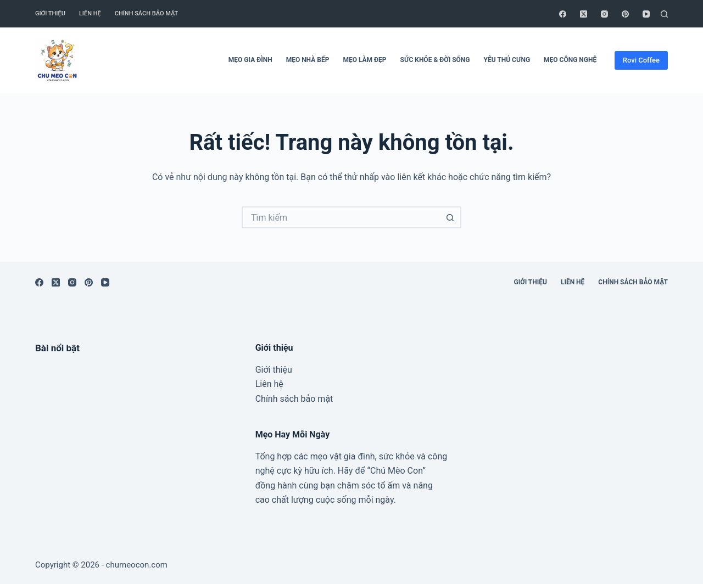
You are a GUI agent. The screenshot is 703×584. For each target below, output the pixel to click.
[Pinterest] (625, 14)
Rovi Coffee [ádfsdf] (641, 60)
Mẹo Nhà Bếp (308, 60)
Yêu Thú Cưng (506, 60)
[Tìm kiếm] (664, 14)
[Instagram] (604, 14)
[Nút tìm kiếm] (450, 217)
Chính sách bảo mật (146, 13)
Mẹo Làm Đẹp (364, 60)
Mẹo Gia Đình (250, 60)
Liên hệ (90, 13)
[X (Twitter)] (583, 14)
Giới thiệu (50, 13)
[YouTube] (646, 14)
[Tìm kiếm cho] (340, 217)
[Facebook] (562, 14)
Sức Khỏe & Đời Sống (435, 60)
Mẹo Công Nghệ (570, 60)
